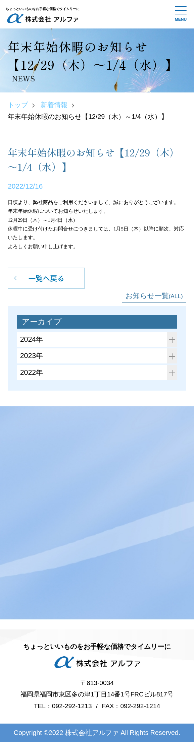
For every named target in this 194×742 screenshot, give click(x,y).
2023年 (99, 355)
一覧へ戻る (46, 278)
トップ (18, 105)
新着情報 (54, 105)
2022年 (99, 372)
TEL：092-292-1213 (63, 706)
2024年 (99, 339)
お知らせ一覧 (154, 295)
